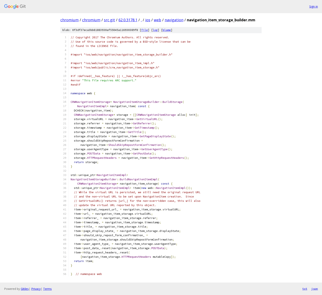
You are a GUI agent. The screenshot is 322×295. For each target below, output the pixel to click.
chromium (69, 19)
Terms (47, 289)
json (314, 288)
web (157, 19)
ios (147, 19)
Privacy (36, 289)
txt (304, 288)
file (144, 30)
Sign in (313, 6)
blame (167, 30)
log (155, 30)
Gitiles (25, 289)
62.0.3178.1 (127, 19)
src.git (109, 19)
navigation (174, 19)
